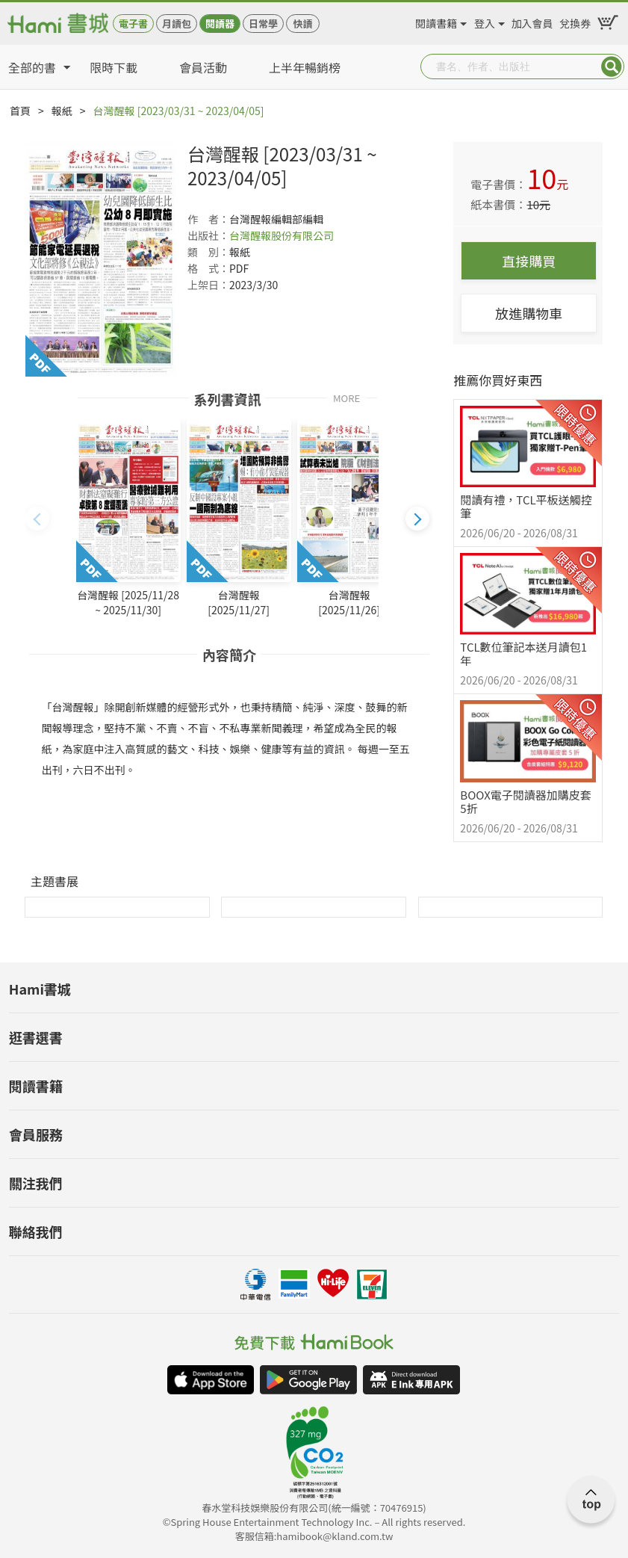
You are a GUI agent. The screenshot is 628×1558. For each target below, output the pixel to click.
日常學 (263, 23)
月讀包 (176, 23)
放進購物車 (528, 313)
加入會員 (532, 21)
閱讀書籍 (436, 21)
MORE (346, 397)
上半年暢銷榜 (305, 67)
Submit (612, 66)
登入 (484, 21)
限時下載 (113, 67)
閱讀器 (219, 23)
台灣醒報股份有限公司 (281, 235)
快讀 (302, 23)
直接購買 (529, 261)
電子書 (133, 23)
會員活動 (203, 67)
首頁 (20, 110)
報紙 (62, 110)
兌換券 (575, 21)
